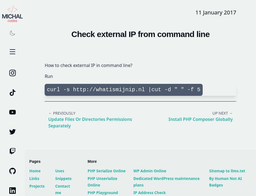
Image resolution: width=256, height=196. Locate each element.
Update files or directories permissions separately (90, 122)
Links (34, 178)
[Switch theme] (12, 33)
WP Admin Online (149, 170)
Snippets (63, 178)
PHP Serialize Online (107, 170)
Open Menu (12, 52)
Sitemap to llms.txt (227, 170)
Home (35, 170)
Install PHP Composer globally (200, 119)
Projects (37, 186)
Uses (59, 170)
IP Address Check (149, 192)
